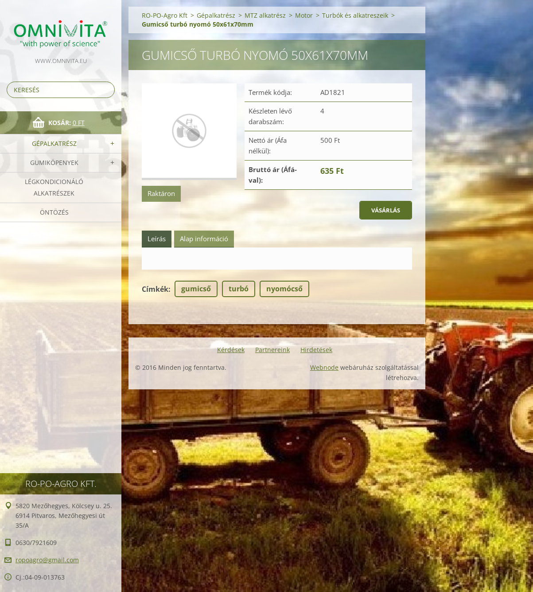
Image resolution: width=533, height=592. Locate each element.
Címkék (155, 289)
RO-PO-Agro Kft (164, 15)
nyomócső (284, 289)
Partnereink (272, 349)
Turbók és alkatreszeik (355, 15)
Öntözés (54, 212)
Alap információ (204, 238)
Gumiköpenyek (54, 162)
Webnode (324, 367)
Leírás (157, 238)
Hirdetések (316, 349)
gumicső (196, 289)
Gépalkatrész (54, 143)
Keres (106, 89)
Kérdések (231, 349)
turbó (239, 289)
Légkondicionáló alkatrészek (54, 187)
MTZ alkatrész (265, 15)
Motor (304, 15)
